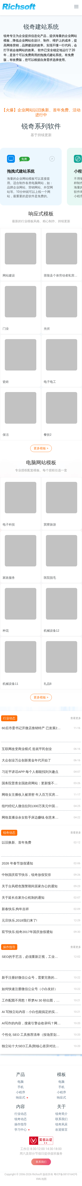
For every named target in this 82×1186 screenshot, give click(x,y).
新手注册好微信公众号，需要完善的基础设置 (31, 977)
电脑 (20, 1081)
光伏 (47, 328)
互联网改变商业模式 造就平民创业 (27, 749)
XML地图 (41, 1179)
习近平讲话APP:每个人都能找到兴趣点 (30, 772)
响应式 (20, 1097)
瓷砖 (6, 381)
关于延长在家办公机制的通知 (23, 897)
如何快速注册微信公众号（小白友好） (30, 989)
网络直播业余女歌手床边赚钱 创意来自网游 (31, 817)
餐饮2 (48, 434)
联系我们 (61, 1119)
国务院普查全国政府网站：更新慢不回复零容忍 (31, 783)
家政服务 (9, 577)
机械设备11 (10, 683)
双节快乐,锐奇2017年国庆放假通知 (27, 932)
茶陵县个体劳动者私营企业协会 (62, 275)
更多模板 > (41, 448)
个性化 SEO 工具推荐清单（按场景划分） (31, 1034)
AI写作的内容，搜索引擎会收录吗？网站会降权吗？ (31, 1023)
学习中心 (20, 1129)
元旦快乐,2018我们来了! (19, 920)
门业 (6, 328)
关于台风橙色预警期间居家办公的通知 (30, 886)
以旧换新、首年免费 (16, 842)
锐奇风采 (61, 1124)
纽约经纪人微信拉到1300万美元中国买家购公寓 (31, 806)
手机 (20, 1087)
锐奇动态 (20, 1119)
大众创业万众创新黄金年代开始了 (26, 760)
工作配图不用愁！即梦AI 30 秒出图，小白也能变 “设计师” (31, 1000)
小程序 (20, 1092)
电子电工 (50, 381)
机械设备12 (51, 630)
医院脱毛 (50, 577)
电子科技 (9, 524)
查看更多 (75, 718)
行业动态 (20, 1113)
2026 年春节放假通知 (17, 863)
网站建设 (9, 275)
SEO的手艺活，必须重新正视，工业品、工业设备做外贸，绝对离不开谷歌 (31, 956)
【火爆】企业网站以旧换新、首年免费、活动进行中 (41, 112)
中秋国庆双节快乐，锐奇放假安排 (26, 875)
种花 (6, 630)
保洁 (6, 434)
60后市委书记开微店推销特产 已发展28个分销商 (31, 728)
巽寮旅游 (50, 524)
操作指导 (20, 1124)
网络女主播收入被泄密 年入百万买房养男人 (31, 794)
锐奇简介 (61, 1113)
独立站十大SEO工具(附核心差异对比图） (31, 1046)
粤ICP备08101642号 (66, 1174)
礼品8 (48, 683)
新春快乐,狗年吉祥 (15, 909)
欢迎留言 (61, 1129)
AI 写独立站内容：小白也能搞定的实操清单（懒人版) (31, 1012)
